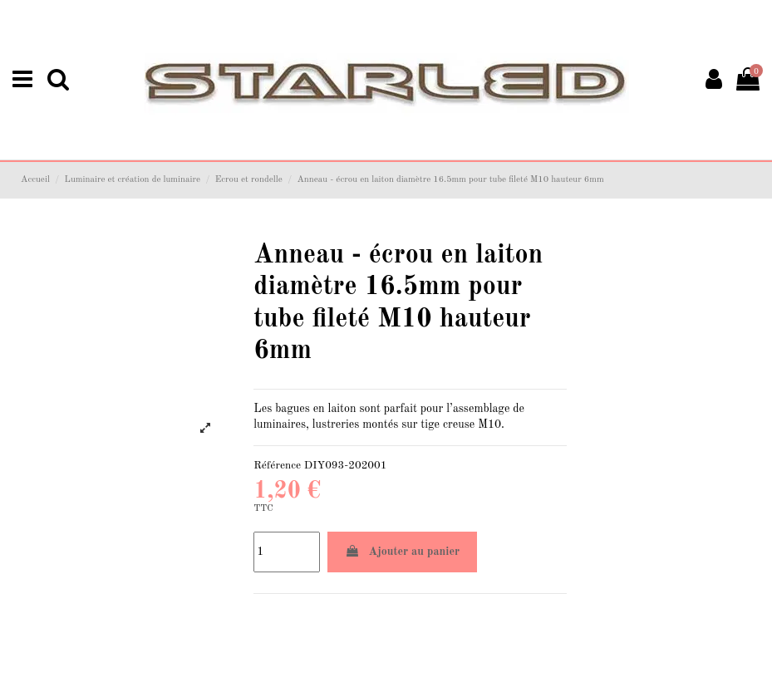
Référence (277, 465)
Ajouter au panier (402, 551)
